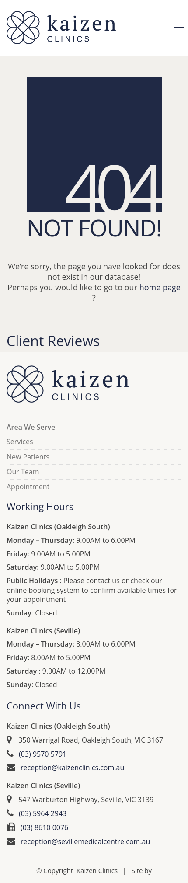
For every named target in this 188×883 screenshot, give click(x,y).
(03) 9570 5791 (42, 754)
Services (20, 441)
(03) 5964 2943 (42, 813)
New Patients (28, 457)
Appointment (28, 486)
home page (160, 287)
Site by (142, 870)
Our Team (23, 471)
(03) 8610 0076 (44, 827)
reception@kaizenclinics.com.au (72, 767)
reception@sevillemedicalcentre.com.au (85, 841)
